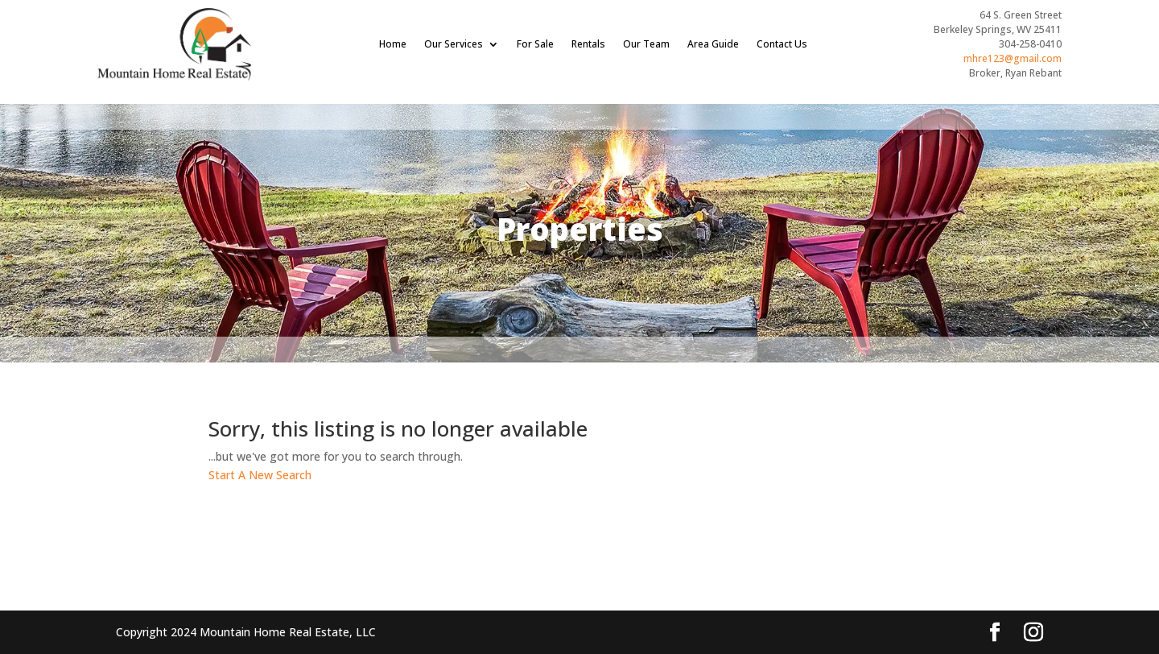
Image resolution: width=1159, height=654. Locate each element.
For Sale (535, 44)
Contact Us (782, 44)
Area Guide (713, 44)
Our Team (646, 44)
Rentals (588, 44)
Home (392, 44)
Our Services (453, 44)
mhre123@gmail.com (1012, 58)
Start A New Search (259, 474)
